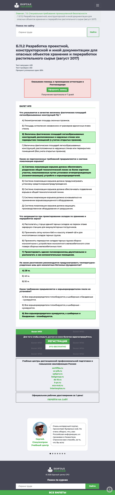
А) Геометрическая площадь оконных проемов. (46, 120)
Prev (30, 434)
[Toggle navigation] (97, 5)
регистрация (57, 341)
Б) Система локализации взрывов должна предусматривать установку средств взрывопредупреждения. (52, 182)
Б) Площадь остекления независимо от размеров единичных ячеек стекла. (56, 127)
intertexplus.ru (57, 388)
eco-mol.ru (57, 385)
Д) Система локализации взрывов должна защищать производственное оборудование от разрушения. (48, 207)
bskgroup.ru (57, 377)
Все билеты (57, 492)
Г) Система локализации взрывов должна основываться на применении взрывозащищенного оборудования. (52, 199)
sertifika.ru (57, 368)
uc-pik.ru (57, 371)
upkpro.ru (57, 374)
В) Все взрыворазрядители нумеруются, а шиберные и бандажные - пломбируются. (51, 315)
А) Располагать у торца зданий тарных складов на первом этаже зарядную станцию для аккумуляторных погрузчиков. (54, 225)
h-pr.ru (57, 382)
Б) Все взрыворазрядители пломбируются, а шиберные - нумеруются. (51, 306)
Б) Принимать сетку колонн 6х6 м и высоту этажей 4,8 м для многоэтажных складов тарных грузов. (52, 234)
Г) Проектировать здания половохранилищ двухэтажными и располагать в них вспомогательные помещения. (54, 253)
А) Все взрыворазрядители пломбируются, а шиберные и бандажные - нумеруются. (57, 298)
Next (85, 434)
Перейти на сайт (57, 399)
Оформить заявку (57, 89)
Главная (20, 13)
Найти (93, 32)
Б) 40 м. (26, 276)
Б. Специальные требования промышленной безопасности (56, 13)
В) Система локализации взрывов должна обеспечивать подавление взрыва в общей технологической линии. (57, 190)
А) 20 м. (26, 270)
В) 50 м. (25, 281)
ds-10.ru (57, 380)
